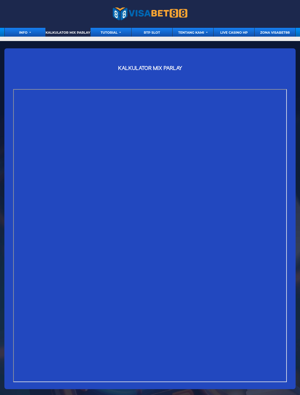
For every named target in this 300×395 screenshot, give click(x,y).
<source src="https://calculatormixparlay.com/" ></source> (150, 235)
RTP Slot (152, 32)
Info (23, 32)
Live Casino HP (234, 32)
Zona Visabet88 (275, 32)
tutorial (110, 32)
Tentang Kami (191, 32)
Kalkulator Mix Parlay (68, 32)
